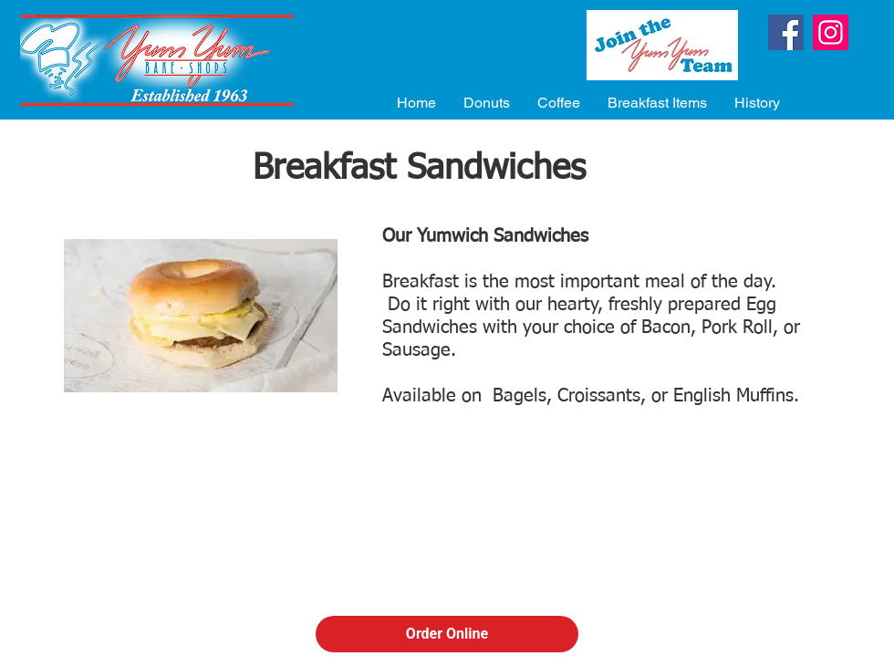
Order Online (447, 633)
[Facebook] (786, 32)
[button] (487, 102)
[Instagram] (830, 32)
